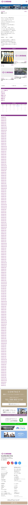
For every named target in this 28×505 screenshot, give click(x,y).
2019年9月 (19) (3, 248)
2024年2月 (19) (3, 162)
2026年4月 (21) (3, 120)
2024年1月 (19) (3, 164)
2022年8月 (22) (3, 191)
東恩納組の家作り (17, 467)
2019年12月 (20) (4, 243)
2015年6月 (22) (3, 330)
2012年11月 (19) (4, 380)
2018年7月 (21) (3, 270)
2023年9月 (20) (3, 170)
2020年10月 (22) (4, 227)
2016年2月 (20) (3, 317)
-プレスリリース (3, 496)
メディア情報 (3, 491)
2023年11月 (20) (4, 167)
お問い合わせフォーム (14, 404)
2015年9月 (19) (3, 325)
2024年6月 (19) (3, 156)
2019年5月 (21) (3, 254)
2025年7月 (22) (3, 135)
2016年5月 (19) (3, 312)
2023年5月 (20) (3, 177)
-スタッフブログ (16, 495)
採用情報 (16, 487)
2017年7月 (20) (3, 290)
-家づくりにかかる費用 (17, 473)
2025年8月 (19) (3, 133)
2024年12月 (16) (4, 146)
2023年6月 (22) (3, 175)
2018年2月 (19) (3, 278)
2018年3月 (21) (3, 277)
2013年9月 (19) (3, 364)
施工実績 (16, 475)
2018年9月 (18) (3, 267)
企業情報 (3, 483)
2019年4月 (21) (3, 256)
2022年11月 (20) (4, 186)
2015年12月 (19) (4, 320)
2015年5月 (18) (3, 332)
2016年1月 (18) (3, 319)
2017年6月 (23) (3, 291)
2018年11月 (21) (4, 264)
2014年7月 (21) (3, 348)
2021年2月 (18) (3, 220)
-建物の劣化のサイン (4, 474)
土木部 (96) (3, 93)
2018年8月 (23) (3, 269)
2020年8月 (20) (3, 230)
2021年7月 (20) (3, 212)
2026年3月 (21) (3, 122)
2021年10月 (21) (4, 207)
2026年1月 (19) (3, 125)
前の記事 (3, 85)
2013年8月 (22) (3, 366)
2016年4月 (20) (3, 314)
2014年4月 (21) (3, 353)
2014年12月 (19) (4, 340)
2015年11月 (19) (4, 322)
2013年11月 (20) (4, 361)
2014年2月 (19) (3, 356)
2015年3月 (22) (3, 335)
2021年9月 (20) (3, 209)
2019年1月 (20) (3, 261)
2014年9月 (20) (3, 345)
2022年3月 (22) (3, 199)
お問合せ (16, 490)
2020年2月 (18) (3, 240)
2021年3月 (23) (3, 219)
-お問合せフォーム (16, 492)
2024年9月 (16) (3, 151)
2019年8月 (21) (3, 249)
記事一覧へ (14, 85)
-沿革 (2, 488)
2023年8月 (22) (3, 172)
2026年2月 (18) (3, 123)
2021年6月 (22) (3, 214)
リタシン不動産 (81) (4, 90)
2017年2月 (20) (3, 298)
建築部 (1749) (3, 95)
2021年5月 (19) (3, 215)
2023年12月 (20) (4, 165)
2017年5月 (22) (3, 293)
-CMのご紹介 (3, 495)
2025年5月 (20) (3, 138)
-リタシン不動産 (3, 481)
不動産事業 (3, 479)
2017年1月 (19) (3, 299)
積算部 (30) (3, 98)
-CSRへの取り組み (3, 489)
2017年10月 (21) (4, 285)
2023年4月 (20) (3, 178)
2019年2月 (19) (3, 259)
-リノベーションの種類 (4, 472)
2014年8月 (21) (3, 346)
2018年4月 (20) (3, 275)
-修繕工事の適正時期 (4, 473)
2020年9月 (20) (3, 228)
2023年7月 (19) (3, 173)
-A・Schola (15, 485)
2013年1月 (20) (3, 377)
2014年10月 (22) (4, 343)
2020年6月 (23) (3, 233)
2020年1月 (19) (3, 241)
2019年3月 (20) (3, 257)
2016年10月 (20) (4, 304)
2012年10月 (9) (3, 382)
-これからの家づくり (17, 472)
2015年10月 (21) (4, 324)
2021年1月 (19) (3, 222)
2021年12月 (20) (4, 204)
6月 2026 (14, 103)
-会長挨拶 (2, 485)
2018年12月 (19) (4, 262)
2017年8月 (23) (3, 288)
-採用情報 (15, 488)
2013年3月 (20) (3, 374)
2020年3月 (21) (3, 238)
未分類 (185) (3, 96)
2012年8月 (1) (3, 383)
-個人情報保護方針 (16, 493)
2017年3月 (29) (3, 296)
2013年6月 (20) (3, 369)
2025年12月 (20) (4, 127)
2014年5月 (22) (3, 351)
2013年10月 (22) (4, 362)
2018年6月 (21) (3, 272)
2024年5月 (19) (3, 157)
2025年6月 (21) (3, 136)
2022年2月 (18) (3, 201)
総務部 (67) (3, 100)
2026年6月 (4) (3, 117)
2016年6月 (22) (3, 311)
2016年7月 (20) (3, 309)
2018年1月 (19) (3, 280)
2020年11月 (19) (4, 225)
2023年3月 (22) (3, 180)
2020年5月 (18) (3, 235)
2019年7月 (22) (3, 251)
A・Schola (16, 483)
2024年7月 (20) (3, 154)
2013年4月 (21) (3, 372)
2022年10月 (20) (4, 188)
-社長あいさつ (3, 486)
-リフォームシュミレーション (18, 496)
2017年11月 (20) (4, 283)
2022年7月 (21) (3, 193)
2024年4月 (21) (3, 159)
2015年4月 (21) (3, 333)
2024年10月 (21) (4, 149)
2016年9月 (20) (3, 306)
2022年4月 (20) (3, 198)
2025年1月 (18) (3, 144)
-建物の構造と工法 (16, 471)
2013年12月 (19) (4, 359)
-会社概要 (2, 487)
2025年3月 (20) (3, 141)
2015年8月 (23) (3, 327)
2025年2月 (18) (3, 143)
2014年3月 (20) (3, 354)
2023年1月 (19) (3, 183)
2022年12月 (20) (4, 185)
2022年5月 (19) (3, 196)
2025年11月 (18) (4, 128)
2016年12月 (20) (4, 301)
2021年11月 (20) (4, 206)
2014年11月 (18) (4, 341)
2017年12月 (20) (4, 282)
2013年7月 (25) (3, 367)
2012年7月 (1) (3, 385)
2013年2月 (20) (3, 375)
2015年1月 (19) (3, 338)
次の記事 (24, 85)
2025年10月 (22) (4, 130)
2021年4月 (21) (3, 217)
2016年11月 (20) (4, 303)
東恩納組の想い (4, 467)
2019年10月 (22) (4, 246)
